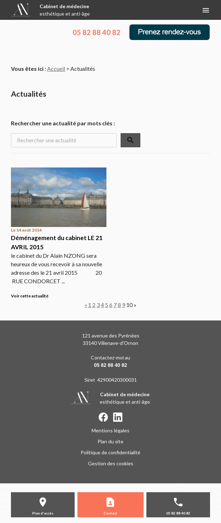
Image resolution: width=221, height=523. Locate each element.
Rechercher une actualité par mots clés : (63, 123)
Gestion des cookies (110, 463)
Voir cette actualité (29, 296)
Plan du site (110, 441)
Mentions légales (110, 430)
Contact (110, 513)
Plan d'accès (42, 513)
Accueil (56, 68)
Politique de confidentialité (110, 452)
